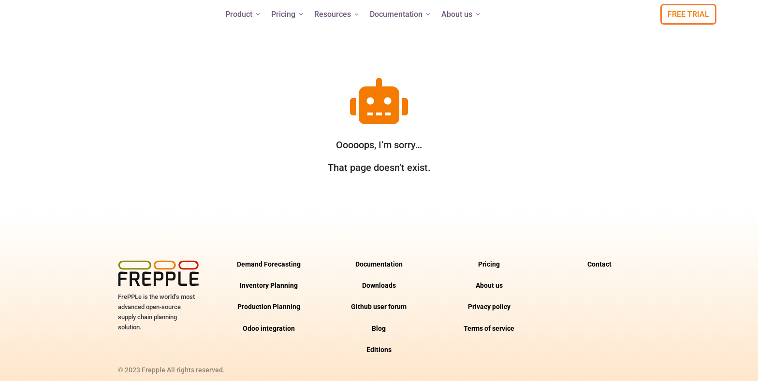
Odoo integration (269, 320)
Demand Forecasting (269, 256)
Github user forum (379, 299)
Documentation (401, 14)
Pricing (288, 14)
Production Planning (268, 299)
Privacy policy (489, 299)
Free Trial (688, 14)
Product (243, 14)
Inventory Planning (269, 277)
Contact (599, 256)
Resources (337, 14)
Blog (379, 320)
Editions (379, 341)
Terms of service (489, 320)
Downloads (379, 277)
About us (461, 14)
